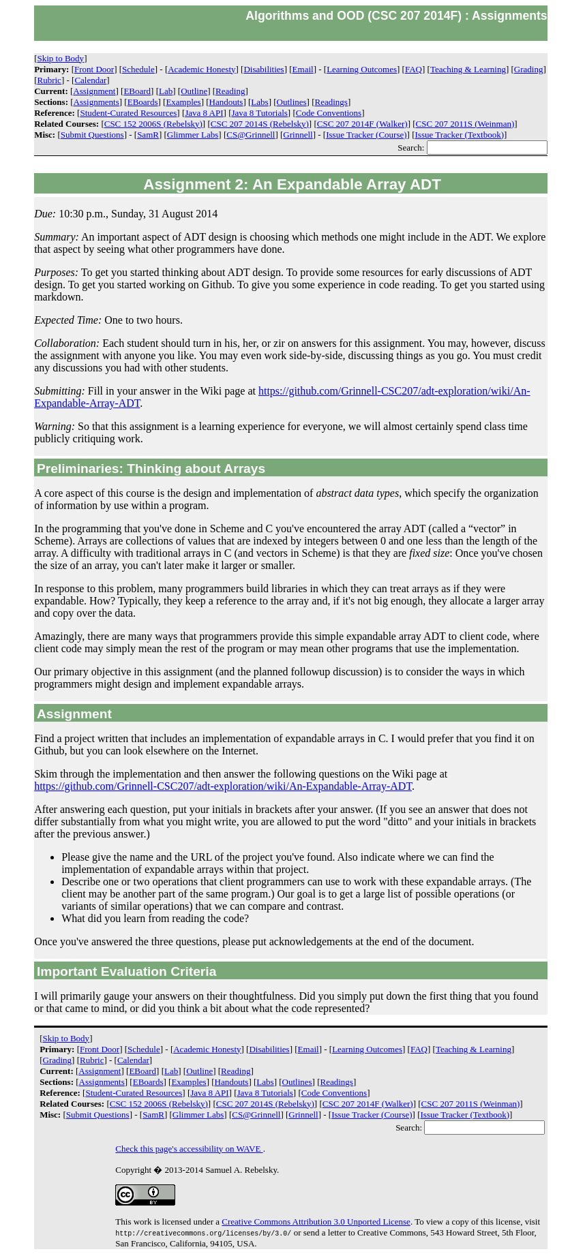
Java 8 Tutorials (260, 113)
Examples (183, 102)
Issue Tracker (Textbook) (460, 134)
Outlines (292, 102)
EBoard (137, 91)
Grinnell (297, 134)
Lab (165, 91)
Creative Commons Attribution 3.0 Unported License (316, 1221)
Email (303, 69)
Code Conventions (328, 113)
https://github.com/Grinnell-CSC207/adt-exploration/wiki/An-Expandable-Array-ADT (223, 786)
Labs (259, 102)
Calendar (90, 80)
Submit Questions (92, 134)
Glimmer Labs (192, 134)
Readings (331, 102)
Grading (528, 69)
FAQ (413, 69)
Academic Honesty (201, 69)
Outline (194, 91)
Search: (472, 147)
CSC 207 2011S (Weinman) (465, 124)
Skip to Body (61, 58)
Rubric (49, 80)
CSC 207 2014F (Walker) (362, 124)
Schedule (138, 69)
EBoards (142, 102)
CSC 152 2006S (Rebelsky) (153, 124)
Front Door (94, 69)
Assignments (96, 102)
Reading (230, 91)
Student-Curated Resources (128, 113)
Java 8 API (204, 113)
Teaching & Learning (468, 69)
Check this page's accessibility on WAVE (188, 1149)
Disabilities (263, 69)
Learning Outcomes (362, 69)
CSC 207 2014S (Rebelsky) (260, 124)
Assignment (94, 91)
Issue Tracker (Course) (366, 134)
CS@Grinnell (250, 134)
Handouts (226, 102)
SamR (148, 134)
